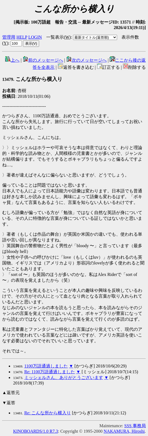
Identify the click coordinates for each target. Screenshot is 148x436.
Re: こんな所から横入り (47, 413)
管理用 (8, 37)
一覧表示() (58, 37)
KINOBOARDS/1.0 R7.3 (35, 431)
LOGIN (35, 37)
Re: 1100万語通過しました (49, 371)
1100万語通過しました (46, 366)
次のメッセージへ (86, 60)
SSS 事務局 (135, 425)
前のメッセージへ (43, 60)
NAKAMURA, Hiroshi (124, 431)
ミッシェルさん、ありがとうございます (63, 377)
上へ (12, 60)
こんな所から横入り (32, 79)
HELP (21, 37)
